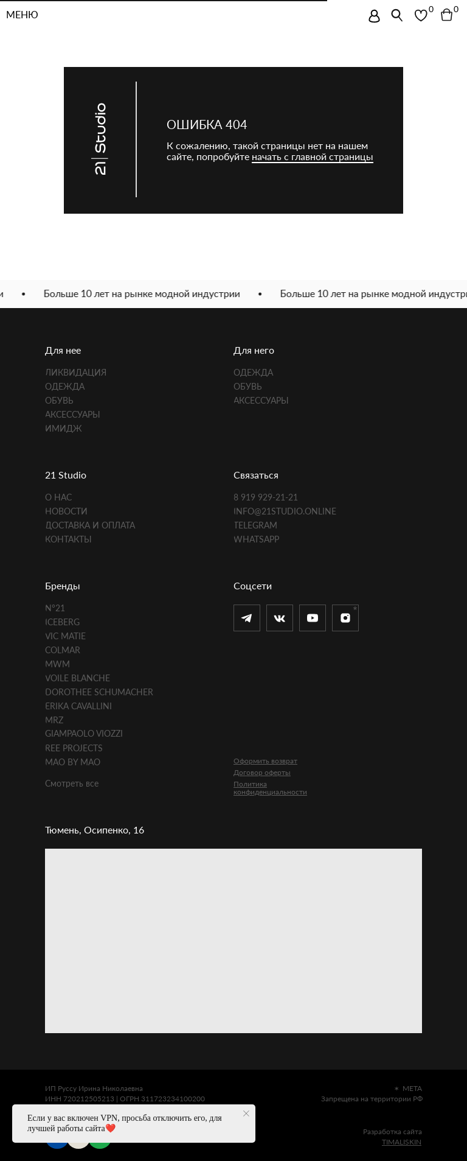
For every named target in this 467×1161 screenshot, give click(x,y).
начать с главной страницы (312, 156)
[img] (374, 16)
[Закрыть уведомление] (246, 1113)
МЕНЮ (22, 15)
